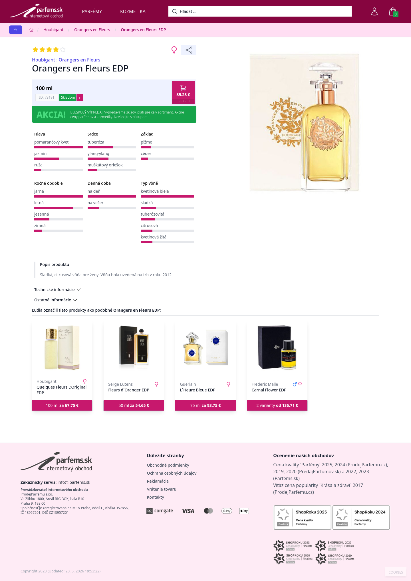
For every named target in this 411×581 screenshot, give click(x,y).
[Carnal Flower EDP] (277, 348)
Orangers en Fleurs (92, 29)
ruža (38, 165)
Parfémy (92, 11)
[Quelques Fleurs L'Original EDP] (62, 348)
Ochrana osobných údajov (172, 473)
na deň (94, 191)
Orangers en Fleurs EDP (143, 29)
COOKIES (395, 572)
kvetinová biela (155, 191)
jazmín (40, 153)
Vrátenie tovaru (161, 489)
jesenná (41, 214)
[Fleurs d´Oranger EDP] (133, 348)
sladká (147, 202)
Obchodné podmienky (168, 465)
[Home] (31, 29)
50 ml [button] (134, 405)
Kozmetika (133, 11)
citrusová (149, 225)
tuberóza (96, 142)
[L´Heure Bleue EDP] (205, 348)
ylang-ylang (98, 153)
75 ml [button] (205, 405)
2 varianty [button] (277, 405)
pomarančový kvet (51, 142)
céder (146, 153)
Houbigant (53, 29)
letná (39, 202)
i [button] (79, 97)
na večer (96, 202)
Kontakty (155, 497)
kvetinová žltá (153, 237)
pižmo (146, 142)
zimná (40, 225)
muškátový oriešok (105, 165)
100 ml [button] (62, 405)
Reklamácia (158, 481)
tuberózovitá (152, 214)
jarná (39, 191)
